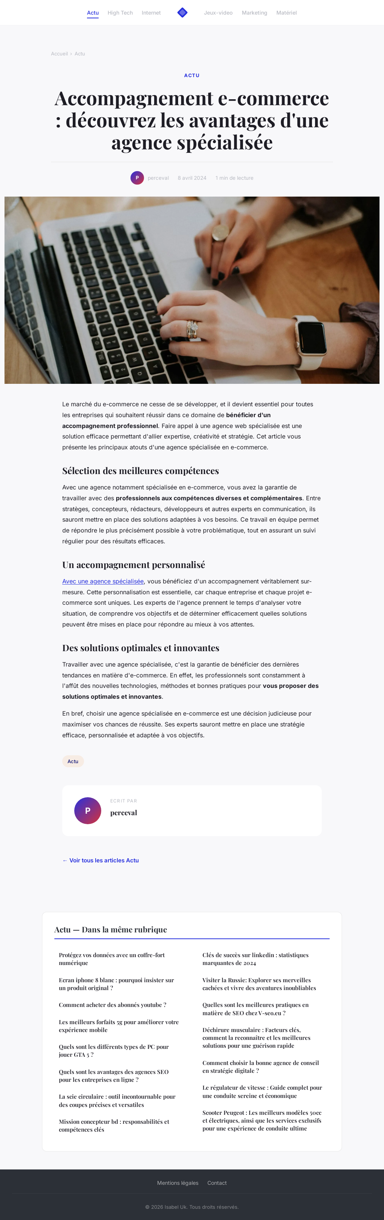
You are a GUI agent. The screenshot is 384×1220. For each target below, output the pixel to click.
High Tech (120, 12)
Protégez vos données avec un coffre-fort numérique (112, 958)
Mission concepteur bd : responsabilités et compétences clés (114, 1125)
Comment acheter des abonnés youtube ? (112, 1004)
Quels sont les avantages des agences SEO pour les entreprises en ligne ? (114, 1075)
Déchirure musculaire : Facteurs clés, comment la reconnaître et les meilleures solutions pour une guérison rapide (256, 1038)
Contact (217, 1183)
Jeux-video (218, 12)
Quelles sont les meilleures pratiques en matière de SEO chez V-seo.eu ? (255, 1008)
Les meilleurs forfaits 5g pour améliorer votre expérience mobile (119, 1026)
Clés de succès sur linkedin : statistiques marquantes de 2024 (255, 958)
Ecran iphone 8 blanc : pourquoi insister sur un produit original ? (116, 984)
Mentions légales (177, 1183)
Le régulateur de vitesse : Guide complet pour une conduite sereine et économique (262, 1091)
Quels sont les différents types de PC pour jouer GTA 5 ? (114, 1050)
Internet (151, 12)
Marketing (254, 12)
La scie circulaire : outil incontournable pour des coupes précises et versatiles (117, 1100)
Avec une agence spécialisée (103, 581)
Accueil (59, 54)
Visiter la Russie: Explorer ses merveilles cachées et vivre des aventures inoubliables (259, 984)
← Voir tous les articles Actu (100, 860)
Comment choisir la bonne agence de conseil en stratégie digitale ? (260, 1066)
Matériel (286, 12)
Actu (93, 12)
